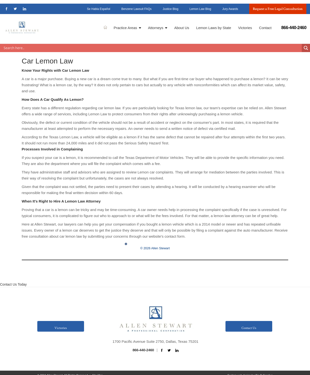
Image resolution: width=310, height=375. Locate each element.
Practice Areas (125, 24)
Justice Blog (170, 5)
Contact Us (248, 322)
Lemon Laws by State (213, 24)
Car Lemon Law (47, 55)
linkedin (24, 5)
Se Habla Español (98, 5)
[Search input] (152, 42)
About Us (181, 24)
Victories (245, 24)
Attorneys (155, 24)
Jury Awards (230, 5)
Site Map (97, 369)
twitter (15, 5)
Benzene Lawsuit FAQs (136, 5)
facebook (6, 5)
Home (105, 23)
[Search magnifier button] (306, 42)
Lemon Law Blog (200, 5)
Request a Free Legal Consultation (278, 5)
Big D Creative (264, 369)
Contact (265, 24)
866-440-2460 (293, 24)
